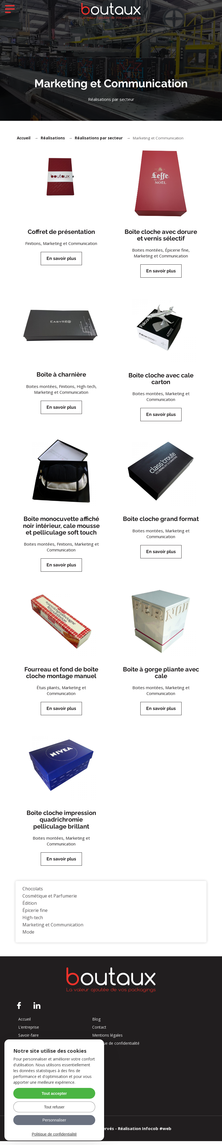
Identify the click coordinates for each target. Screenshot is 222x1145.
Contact (99, 1031)
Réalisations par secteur (99, 141)
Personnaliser (54, 1120)
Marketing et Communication (52, 928)
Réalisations (53, 141)
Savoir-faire (28, 1039)
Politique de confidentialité (116, 1047)
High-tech (32, 921)
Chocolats (32, 892)
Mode (28, 936)
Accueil (23, 141)
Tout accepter (54, 1093)
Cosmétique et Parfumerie (49, 900)
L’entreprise (28, 1031)
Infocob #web (156, 1132)
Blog (96, 1023)
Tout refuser (54, 1107)
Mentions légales (107, 1039)
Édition (29, 907)
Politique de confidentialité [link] (54, 1134)
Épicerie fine (35, 914)
